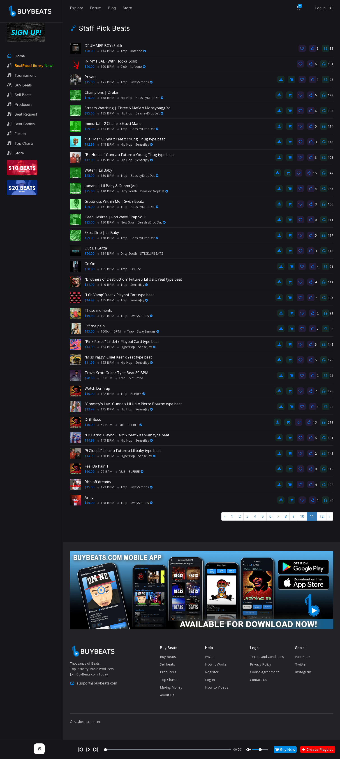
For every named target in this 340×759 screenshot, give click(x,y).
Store (127, 8)
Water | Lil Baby (98, 170)
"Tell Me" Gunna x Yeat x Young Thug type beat (125, 139)
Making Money (171, 687)
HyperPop (126, 347)
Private (91, 76)
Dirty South (127, 191)
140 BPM (105, 191)
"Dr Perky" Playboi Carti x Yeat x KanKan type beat (127, 435)
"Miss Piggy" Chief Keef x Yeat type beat (118, 357)
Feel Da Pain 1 (96, 466)
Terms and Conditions (267, 656)
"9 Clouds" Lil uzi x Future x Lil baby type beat (123, 450)
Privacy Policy (260, 664)
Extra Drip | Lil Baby (102, 232)
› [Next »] (329, 516)
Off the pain (95, 326)
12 (321, 516)
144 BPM (105, 51)
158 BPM (105, 238)
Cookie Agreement (264, 672)
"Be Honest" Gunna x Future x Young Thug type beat (129, 154)
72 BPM (104, 471)
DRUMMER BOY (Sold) (103, 45)
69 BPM (104, 425)
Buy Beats (168, 656)
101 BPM (105, 316)
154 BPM (105, 347)
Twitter (301, 664)
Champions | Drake (101, 92)
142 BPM (105, 393)
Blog (112, 8)
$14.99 (89, 284)
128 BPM (105, 503)
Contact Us (258, 679)
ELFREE (137, 393)
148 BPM (105, 144)
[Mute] (248, 749)
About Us (167, 695)
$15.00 (89, 82)
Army (89, 497)
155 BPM (105, 362)
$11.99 (89, 362)
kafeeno (138, 51)
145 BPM (105, 160)
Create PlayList (317, 749)
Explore (76, 8)
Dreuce (135, 269)
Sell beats (167, 664)
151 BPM (105, 207)
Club (122, 66)
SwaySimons (141, 82)
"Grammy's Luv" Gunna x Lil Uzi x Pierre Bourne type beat (133, 403)
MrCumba (136, 378)
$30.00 (89, 269)
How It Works (216, 664)
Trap (122, 51)
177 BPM (105, 82)
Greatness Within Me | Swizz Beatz (114, 201)
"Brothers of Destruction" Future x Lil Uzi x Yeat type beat (133, 279)
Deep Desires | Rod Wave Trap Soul (115, 216)
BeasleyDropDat (149, 97)
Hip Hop (124, 97)
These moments (98, 310)
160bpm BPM (109, 331)
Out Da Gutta (96, 248)
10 (302, 516)
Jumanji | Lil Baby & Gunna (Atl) (111, 185)
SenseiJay (144, 144)
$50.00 (89, 253)
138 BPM (105, 97)
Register (212, 672)
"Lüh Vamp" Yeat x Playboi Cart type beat (119, 294)
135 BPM (105, 113)
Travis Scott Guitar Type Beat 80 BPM (116, 372)
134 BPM (105, 253)
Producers (168, 672)
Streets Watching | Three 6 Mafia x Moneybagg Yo (128, 107)
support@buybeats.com (93, 683)
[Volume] (260, 749)
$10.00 (89, 393)
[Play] (88, 749)
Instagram (303, 672)
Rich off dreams (98, 481)
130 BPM (105, 175)
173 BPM (105, 487)
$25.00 (89, 97)
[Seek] (167, 749)
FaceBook (302, 656)
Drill (120, 425)
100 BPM (105, 66)
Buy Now (285, 749)
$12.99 (89, 144)
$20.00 (89, 51)
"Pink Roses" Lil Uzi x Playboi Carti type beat (122, 341)
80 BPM (104, 378)
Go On (90, 263)
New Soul (125, 222)
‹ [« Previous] (224, 516)
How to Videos (216, 687)
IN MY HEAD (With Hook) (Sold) (111, 61)
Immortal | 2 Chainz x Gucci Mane (113, 123)
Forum (95, 8)
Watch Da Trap (97, 388)
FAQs (209, 656)
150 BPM (105, 456)
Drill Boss (93, 419)
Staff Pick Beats (104, 28)
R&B (120, 471)
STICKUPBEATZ (151, 253)
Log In (210, 679)
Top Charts (168, 679)
